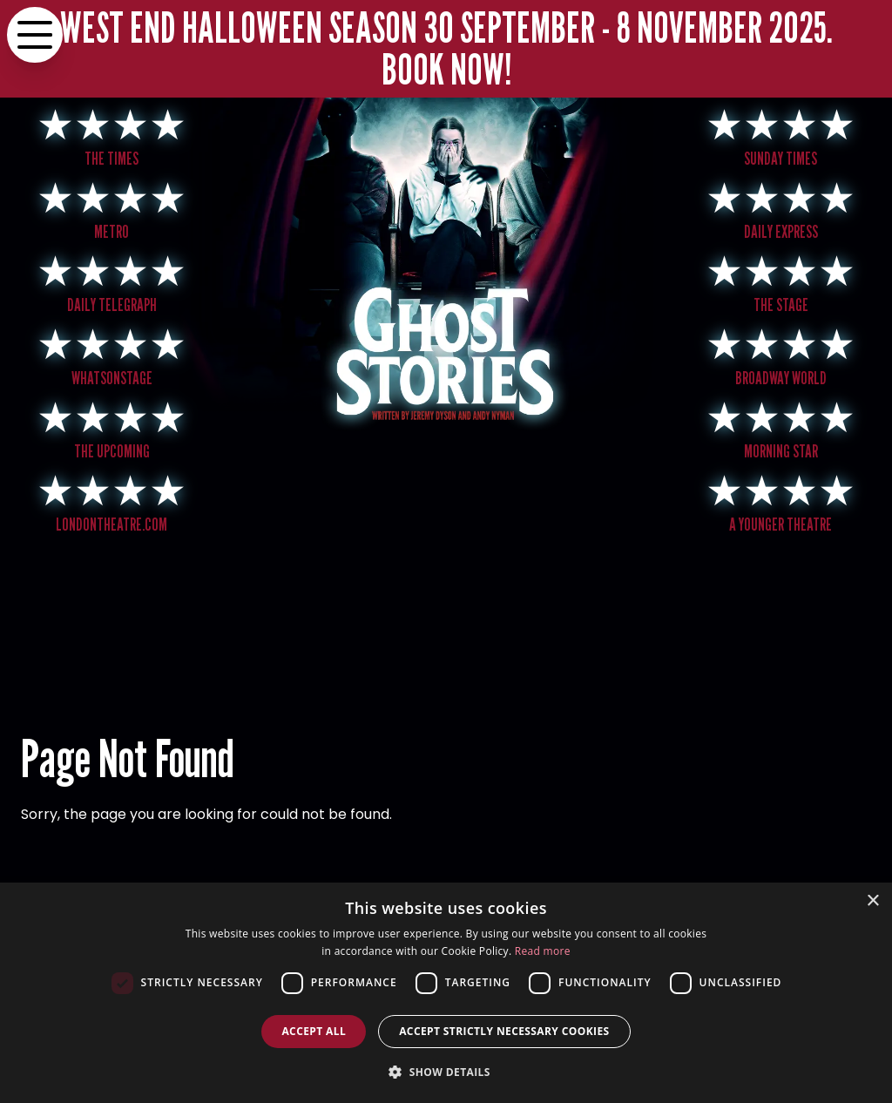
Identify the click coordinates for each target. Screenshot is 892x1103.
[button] (446, 1071)
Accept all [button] (313, 1031)
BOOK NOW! (446, 69)
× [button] (872, 901)
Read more (543, 951)
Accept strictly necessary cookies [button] (504, 1031)
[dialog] (446, 993)
